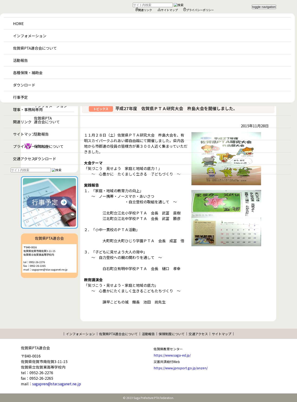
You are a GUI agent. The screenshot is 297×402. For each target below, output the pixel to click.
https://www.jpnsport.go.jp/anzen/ (181, 368)
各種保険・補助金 (28, 72)
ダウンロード (24, 85)
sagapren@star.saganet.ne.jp (56, 383)
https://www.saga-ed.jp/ (172, 355)
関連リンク (144, 10)
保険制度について (172, 333)
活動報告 (20, 60)
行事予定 (20, 97)
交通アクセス (24, 158)
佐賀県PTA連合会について (35, 48)
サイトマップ (168, 10)
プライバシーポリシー (198, 10)
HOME (18, 23)
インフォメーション (29, 35)
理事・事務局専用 (28, 109)
